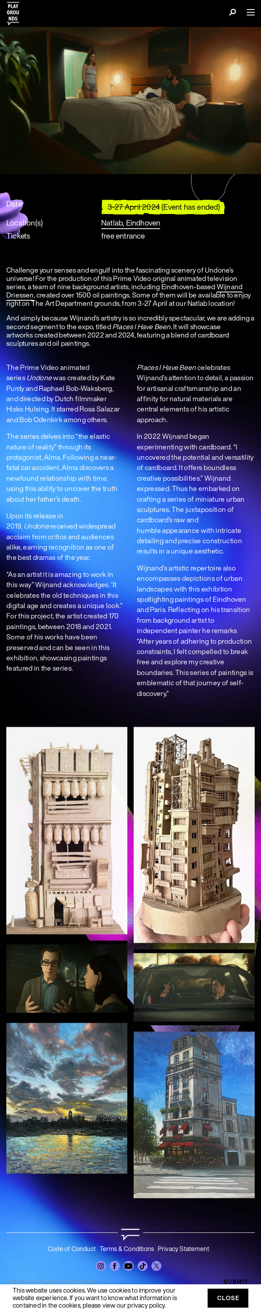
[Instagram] (101, 1266)
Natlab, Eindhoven (130, 222)
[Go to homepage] (130, 1235)
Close (228, 1297)
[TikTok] (143, 1266)
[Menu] (247, 12)
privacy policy (146, 1305)
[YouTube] (128, 1266)
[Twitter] (156, 1266)
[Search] (232, 13)
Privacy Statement (183, 1248)
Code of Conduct (72, 1248)
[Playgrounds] (15, 11)
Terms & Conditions (127, 1248)
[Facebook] (115, 1266)
